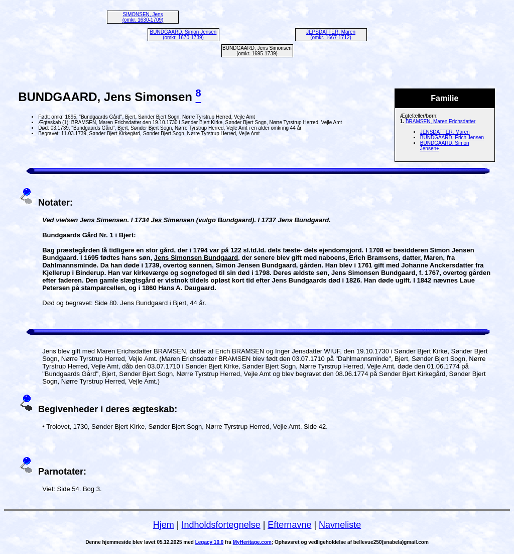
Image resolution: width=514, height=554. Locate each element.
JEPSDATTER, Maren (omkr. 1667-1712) (330, 34)
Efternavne (289, 525)
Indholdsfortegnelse (221, 525)
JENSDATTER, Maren (445, 132)
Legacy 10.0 (209, 542)
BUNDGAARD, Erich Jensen (452, 137)
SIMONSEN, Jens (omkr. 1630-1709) (143, 17)
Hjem (163, 525)
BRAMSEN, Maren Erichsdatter (441, 121)
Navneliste (340, 525)
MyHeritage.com (252, 542)
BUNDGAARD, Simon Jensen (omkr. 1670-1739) (183, 34)
